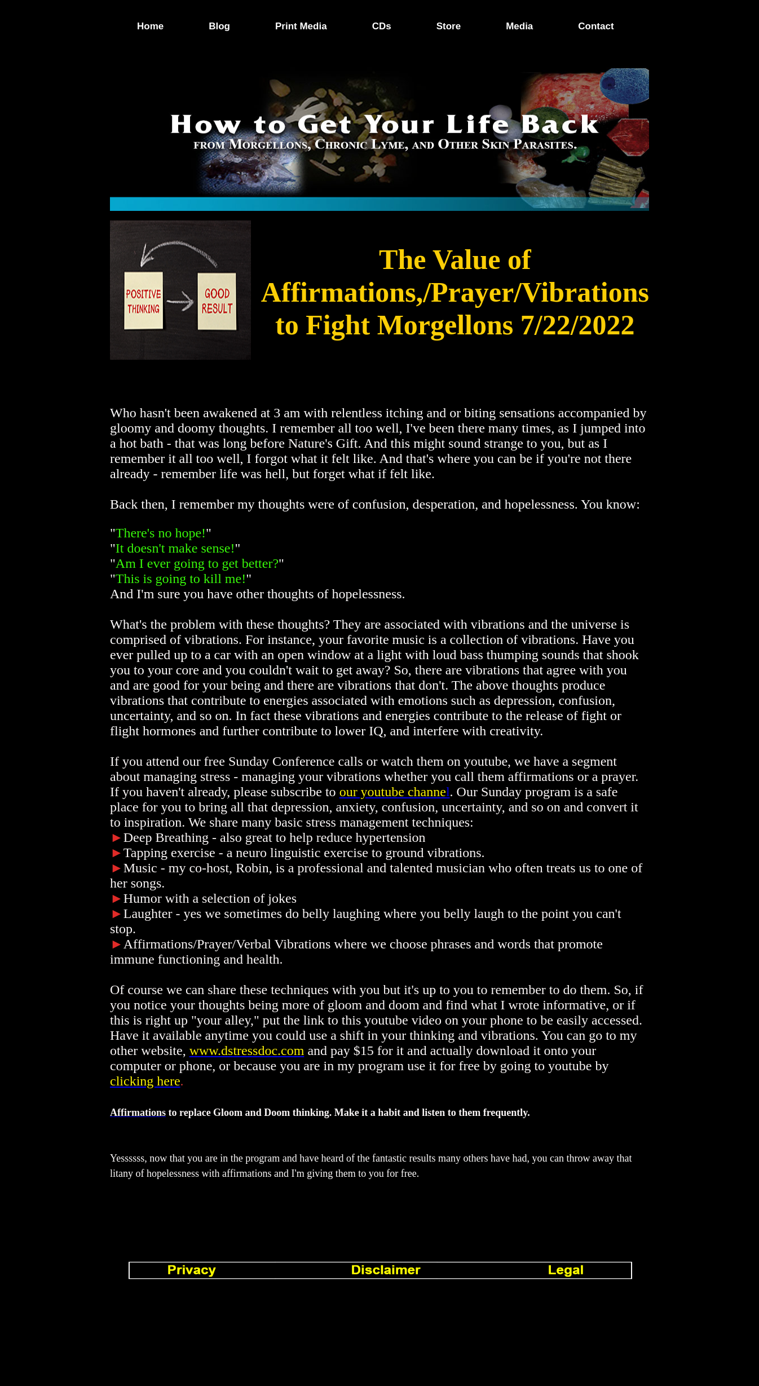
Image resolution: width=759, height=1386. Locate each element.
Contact (596, 26)
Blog (219, 26)
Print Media (301, 26)
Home (150, 26)
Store (448, 26)
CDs (381, 26)
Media (519, 26)
